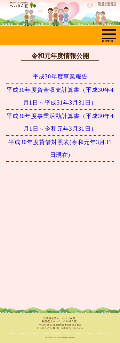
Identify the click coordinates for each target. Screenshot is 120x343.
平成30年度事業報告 (60, 76)
